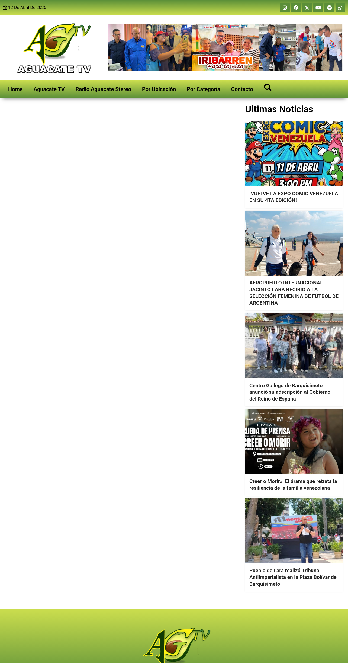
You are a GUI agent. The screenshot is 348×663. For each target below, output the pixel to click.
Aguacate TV (49, 89)
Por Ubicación (159, 89)
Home (15, 89)
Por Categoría (203, 89)
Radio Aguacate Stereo (103, 89)
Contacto (242, 89)
